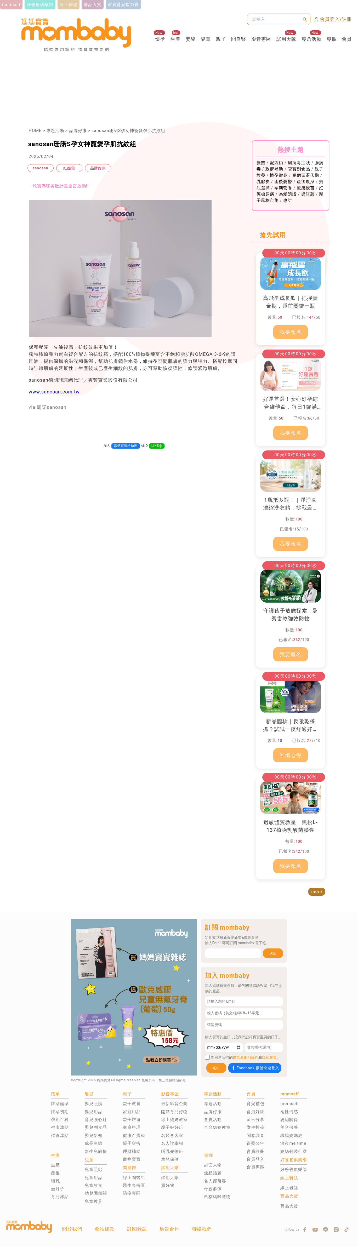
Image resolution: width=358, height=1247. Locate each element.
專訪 (287, 200)
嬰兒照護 (94, 1103)
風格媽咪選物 (217, 1196)
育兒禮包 (255, 1103)
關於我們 (72, 1229)
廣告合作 (169, 1229)
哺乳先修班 (172, 1151)
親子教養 (132, 1103)
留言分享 (255, 1119)
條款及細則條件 (245, 1057)
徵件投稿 (255, 1127)
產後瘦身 (306, 181)
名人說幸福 (172, 1143)
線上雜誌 (289, 1187)
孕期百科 (60, 1119)
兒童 (206, 39)
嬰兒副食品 (96, 1127)
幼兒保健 (170, 1159)
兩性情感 (289, 1111)
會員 (347, 39)
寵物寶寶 (132, 1159)
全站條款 (105, 1229)
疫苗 (261, 162)
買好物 (167, 1185)
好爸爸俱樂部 (293, 1169)
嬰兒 (191, 39)
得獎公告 (255, 1143)
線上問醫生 (134, 1177)
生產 (175, 39)
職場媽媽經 (291, 1135)
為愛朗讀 (288, 194)
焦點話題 (213, 1172)
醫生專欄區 (134, 1185)
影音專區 (261, 39)
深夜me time (293, 1143)
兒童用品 (94, 1177)
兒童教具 (94, 1201)
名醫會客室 (172, 1135)
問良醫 (238, 39)
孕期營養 (283, 187)
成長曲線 (94, 1143)
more (316, 891)
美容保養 (289, 1127)
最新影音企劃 (174, 1103)
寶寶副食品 (299, 169)
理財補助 (132, 1151)
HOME (35, 130)
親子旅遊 (132, 1119)
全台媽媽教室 (217, 1127)
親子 (221, 39)
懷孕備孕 (60, 1103)
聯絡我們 (202, 1229)
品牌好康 (78, 130)
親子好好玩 (172, 1127)
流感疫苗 (306, 187)
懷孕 (160, 39)
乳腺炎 (263, 181)
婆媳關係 (289, 1119)
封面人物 (213, 1165)
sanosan (40, 168)
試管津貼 (60, 1135)
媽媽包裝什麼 (293, 1151)
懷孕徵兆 (279, 175)
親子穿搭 (132, 1143)
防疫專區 (132, 1193)
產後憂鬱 (283, 181)
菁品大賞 (289, 1206)
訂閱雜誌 (137, 1229)
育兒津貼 (60, 1196)
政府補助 (274, 169)
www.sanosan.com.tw (54, 391)
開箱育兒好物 (174, 1111)
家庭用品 (132, 1111)
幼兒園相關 (96, 1193)
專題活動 (311, 39)
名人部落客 (215, 1181)
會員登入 (255, 1159)
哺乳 (55, 1181)
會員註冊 (255, 1151)
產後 (55, 1172)
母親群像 (213, 1188)
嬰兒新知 (94, 1135)
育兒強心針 (96, 1119)
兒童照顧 (94, 1169)
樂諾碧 (308, 194)
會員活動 (213, 1119)
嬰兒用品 (94, 1111)
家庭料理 (132, 1127)
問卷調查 (255, 1135)
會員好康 (255, 1111)
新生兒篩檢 (96, 1151)
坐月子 (57, 1188)
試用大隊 (286, 39)
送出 (273, 953)
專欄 (332, 39)
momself (289, 1103)
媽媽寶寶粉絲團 (126, 446)
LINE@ (156, 446)
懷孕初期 (60, 1111)
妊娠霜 (69, 168)
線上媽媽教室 (174, 1119)
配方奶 (276, 162)
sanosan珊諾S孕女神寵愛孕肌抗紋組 (128, 130)
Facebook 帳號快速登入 (255, 1068)
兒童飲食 (94, 1185)
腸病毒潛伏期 (305, 175)
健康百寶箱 (134, 1135)
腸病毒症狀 (299, 162)
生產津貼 (60, 1127)
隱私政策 (269, 1057)
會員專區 (255, 1167)
